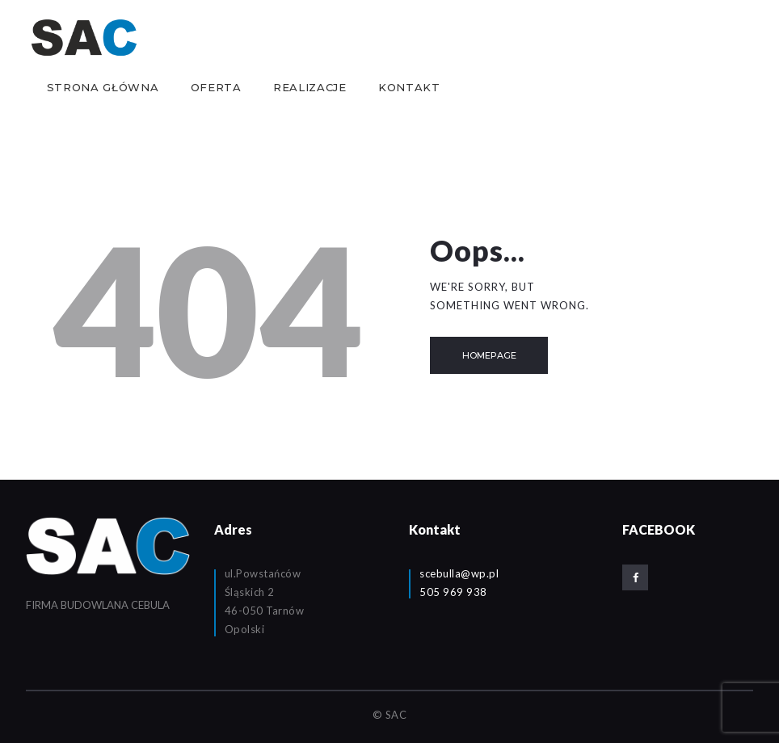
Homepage (489, 355)
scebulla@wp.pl (459, 573)
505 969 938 (453, 592)
